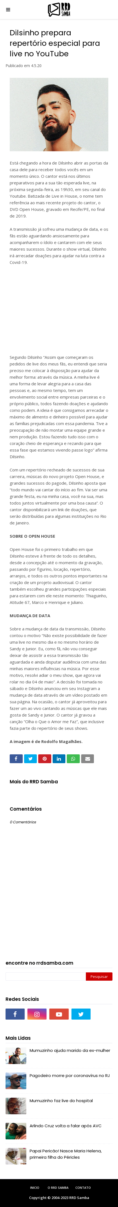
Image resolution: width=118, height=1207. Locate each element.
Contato (83, 1187)
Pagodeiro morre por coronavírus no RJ (70, 1075)
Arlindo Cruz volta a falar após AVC (66, 1126)
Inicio (34, 1187)
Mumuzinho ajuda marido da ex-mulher (70, 1050)
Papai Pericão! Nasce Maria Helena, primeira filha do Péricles (66, 1154)
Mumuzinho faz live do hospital (61, 1100)
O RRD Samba (58, 1187)
